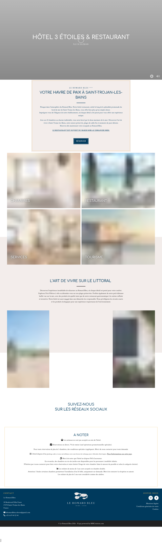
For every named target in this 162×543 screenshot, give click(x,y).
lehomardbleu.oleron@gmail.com (18, 512)
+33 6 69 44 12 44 (12, 515)
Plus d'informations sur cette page (119, 454)
